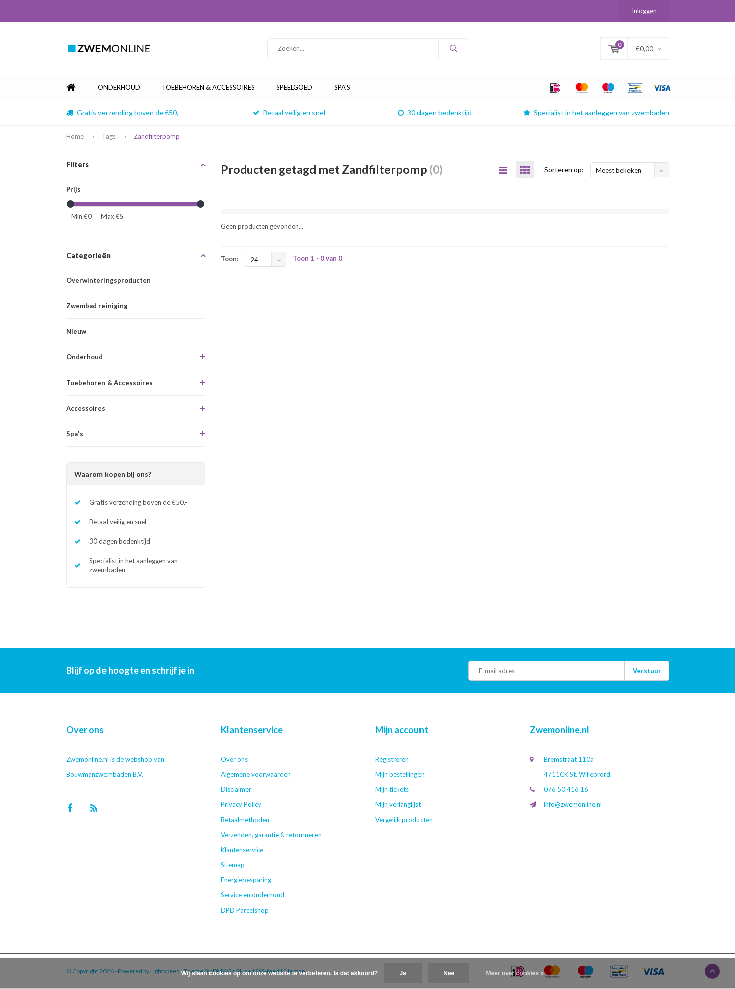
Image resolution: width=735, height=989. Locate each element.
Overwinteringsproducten (108, 280)
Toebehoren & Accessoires (208, 87)
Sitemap (233, 865)
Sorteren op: (564, 169)
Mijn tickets (392, 789)
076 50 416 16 (566, 789)
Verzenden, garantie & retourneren (271, 835)
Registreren (392, 759)
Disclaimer (236, 789)
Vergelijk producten (404, 820)
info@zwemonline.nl (573, 804)
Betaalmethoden (245, 820)
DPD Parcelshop (245, 910)
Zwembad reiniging (97, 306)
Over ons (234, 759)
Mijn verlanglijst (398, 804)
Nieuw (76, 331)
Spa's (342, 87)
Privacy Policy (241, 804)
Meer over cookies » (515, 973)
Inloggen (644, 11)
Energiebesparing (246, 880)
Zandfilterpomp (157, 136)
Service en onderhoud (252, 895)
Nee (448, 973)
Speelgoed (294, 87)
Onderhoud (119, 87)
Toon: (229, 259)
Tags (109, 136)
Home (71, 87)
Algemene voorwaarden (256, 774)
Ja (402, 973)
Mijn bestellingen (400, 774)
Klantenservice (242, 850)
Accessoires (86, 408)
